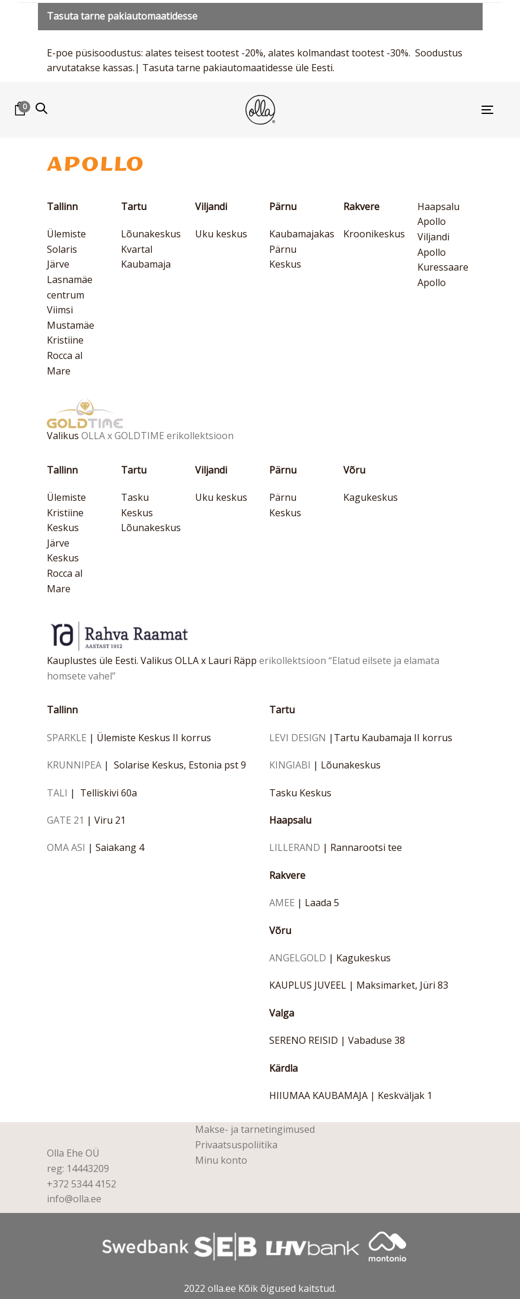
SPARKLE (67, 737)
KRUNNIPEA (74, 764)
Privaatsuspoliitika (236, 1144)
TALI (57, 792)
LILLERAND (294, 847)
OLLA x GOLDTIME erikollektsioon (157, 435)
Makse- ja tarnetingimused (255, 1129)
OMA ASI (66, 847)
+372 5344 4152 (81, 1183)
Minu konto (221, 1160)
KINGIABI (290, 764)
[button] (41, 108)
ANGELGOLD (297, 957)
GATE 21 (65, 820)
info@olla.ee (74, 1198)
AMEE (282, 902)
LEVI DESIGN (297, 737)
